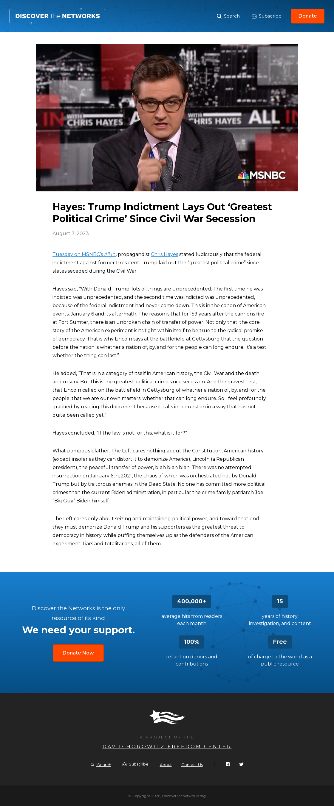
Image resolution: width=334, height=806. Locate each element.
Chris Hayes (164, 254)
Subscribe (267, 16)
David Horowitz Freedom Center (167, 746)
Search (228, 16)
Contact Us (192, 764)
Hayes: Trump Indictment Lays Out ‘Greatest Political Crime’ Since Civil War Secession (57, 16)
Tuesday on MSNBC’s (84, 254)
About (166, 764)
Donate (308, 16)
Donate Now (78, 653)
